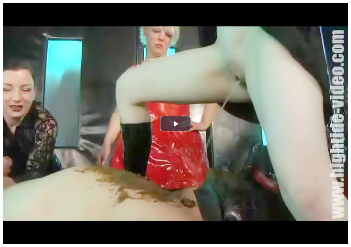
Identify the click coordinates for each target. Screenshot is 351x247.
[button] (175, 123)
